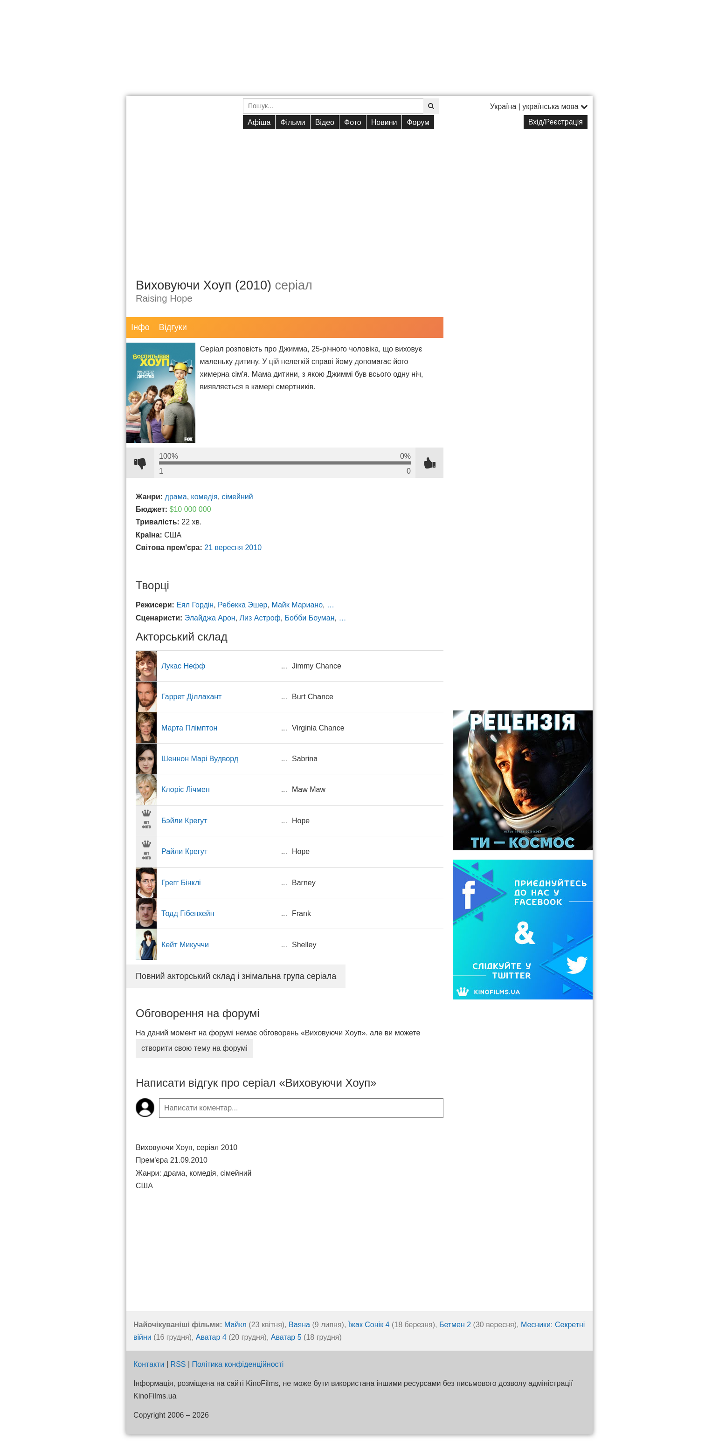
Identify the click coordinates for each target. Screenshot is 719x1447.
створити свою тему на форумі (194, 1048)
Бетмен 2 (455, 1325)
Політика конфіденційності (238, 1364)
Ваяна (299, 1325)
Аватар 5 (286, 1337)
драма (176, 497)
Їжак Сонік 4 (369, 1325)
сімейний (237, 497)
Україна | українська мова (539, 106)
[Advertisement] (359, 196)
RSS (178, 1364)
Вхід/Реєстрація (555, 122)
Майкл (235, 1325)
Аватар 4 (211, 1337)
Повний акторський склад (236, 976)
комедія (204, 497)
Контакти (149, 1364)
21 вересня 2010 (233, 547)
